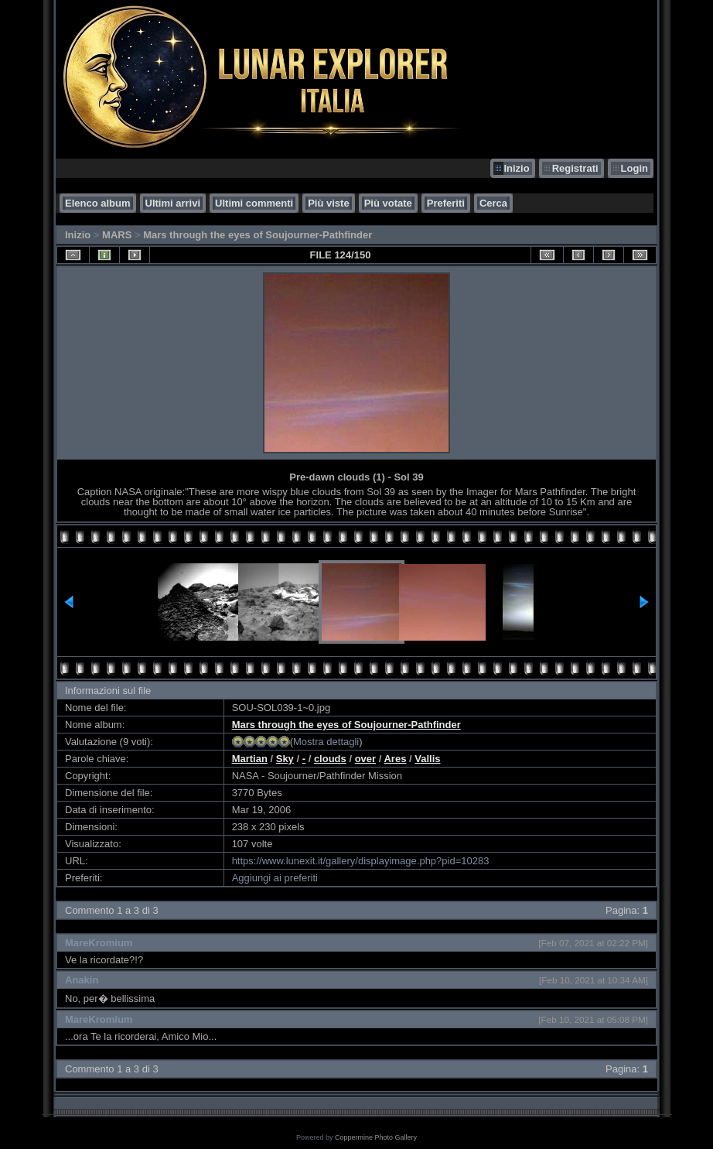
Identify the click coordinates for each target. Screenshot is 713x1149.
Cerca (493, 203)
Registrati (575, 168)
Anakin (81, 980)
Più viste (328, 203)
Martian (250, 758)
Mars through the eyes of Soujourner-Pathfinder (257, 235)
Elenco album (98, 203)
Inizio (516, 168)
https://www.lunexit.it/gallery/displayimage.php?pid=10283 (361, 861)
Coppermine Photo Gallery (376, 1137)
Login (634, 168)
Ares (395, 758)
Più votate (388, 203)
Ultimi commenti (254, 203)
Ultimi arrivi (173, 203)
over (365, 758)
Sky (285, 758)
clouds (330, 758)
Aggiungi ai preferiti (275, 878)
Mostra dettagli (326, 741)
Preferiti (446, 203)
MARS (116, 235)
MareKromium (98, 943)
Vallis (427, 758)
